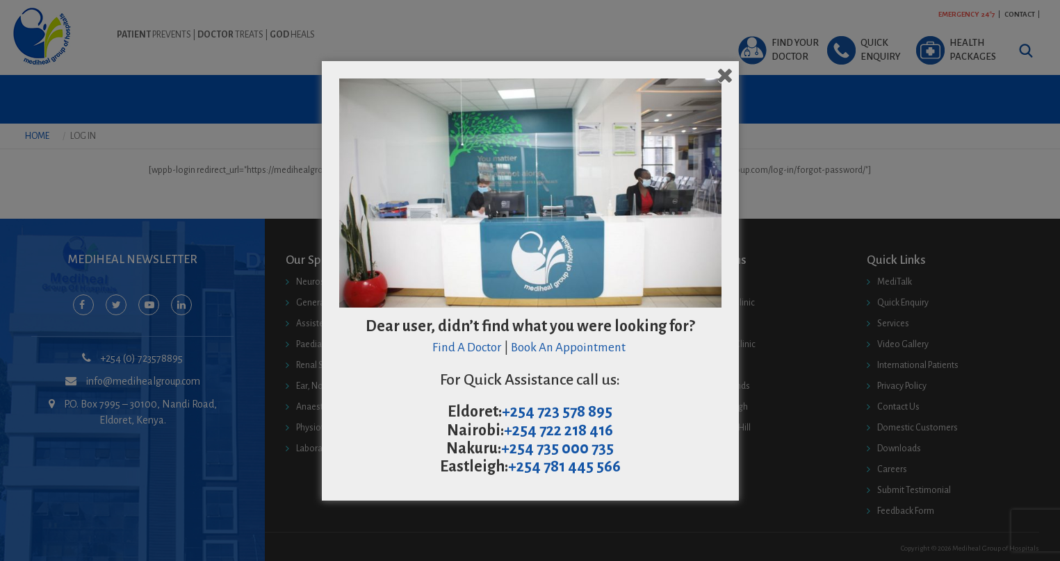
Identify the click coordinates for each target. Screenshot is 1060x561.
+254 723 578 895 (557, 411)
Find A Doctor (467, 347)
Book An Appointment (569, 347)
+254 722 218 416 (558, 430)
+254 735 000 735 (557, 448)
